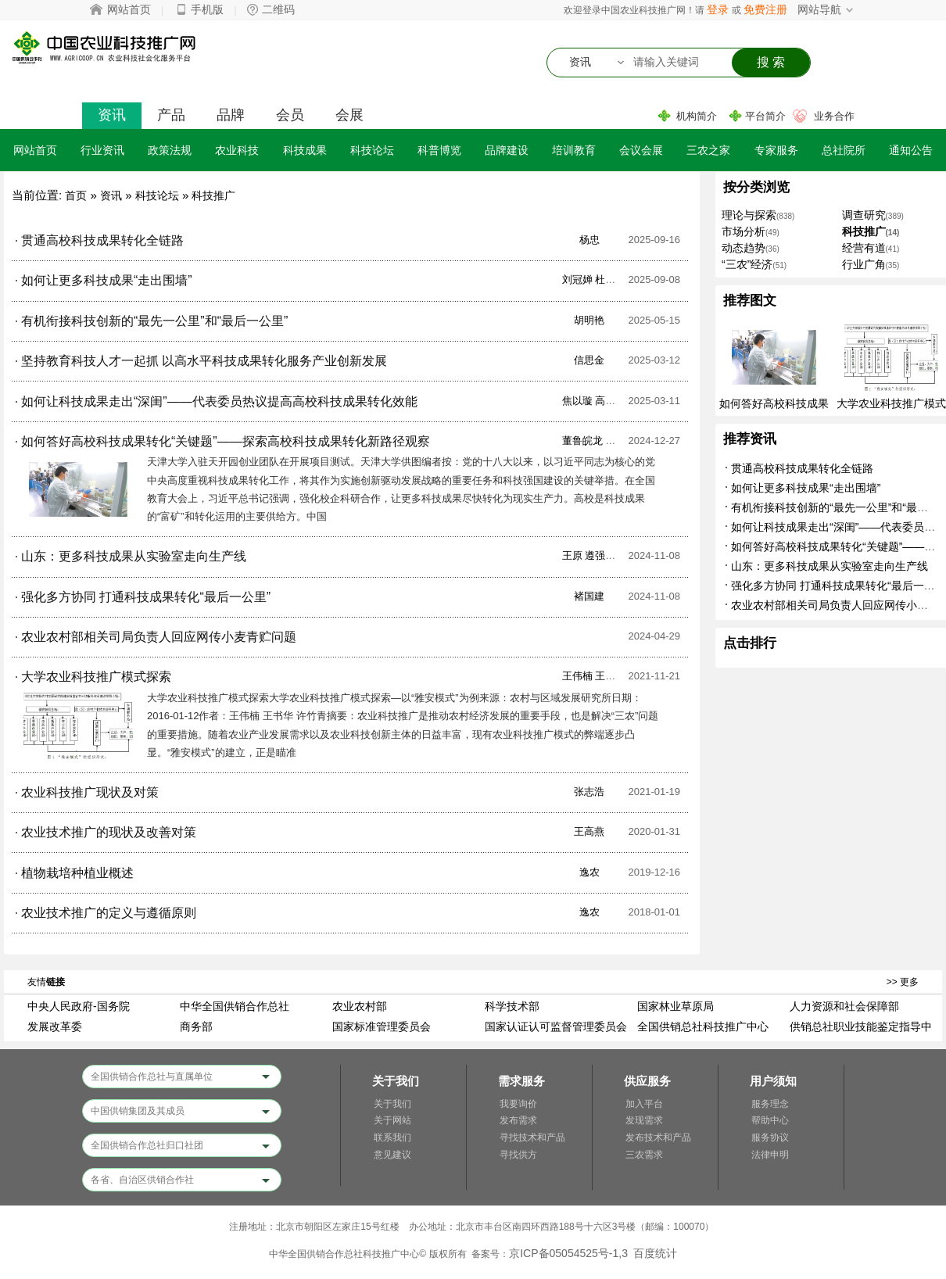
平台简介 (765, 116)
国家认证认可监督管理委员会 (556, 1026)
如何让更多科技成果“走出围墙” (805, 488)
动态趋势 (743, 248)
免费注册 (765, 9)
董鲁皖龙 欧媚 (594, 440)
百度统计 (655, 1253)
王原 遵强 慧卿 (595, 555)
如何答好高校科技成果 (774, 403)
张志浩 (589, 791)
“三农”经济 (747, 264)
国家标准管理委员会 (381, 1026)
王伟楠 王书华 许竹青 (610, 676)
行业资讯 (102, 150)
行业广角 (864, 264)
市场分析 (743, 231)
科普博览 (439, 150)
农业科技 (237, 150)
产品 (171, 115)
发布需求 (518, 1120)
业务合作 (834, 116)
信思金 (589, 360)
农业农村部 (359, 1006)
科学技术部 (512, 1006)
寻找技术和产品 (532, 1137)
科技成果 (305, 150)
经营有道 (864, 248)
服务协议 (770, 1137)
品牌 (231, 115)
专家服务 (776, 150)
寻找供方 (518, 1154)
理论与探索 (749, 215)
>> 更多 (903, 981)
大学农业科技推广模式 (891, 403)
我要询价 (518, 1103)
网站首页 (129, 9)
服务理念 (770, 1103)
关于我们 (392, 1103)
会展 (349, 115)
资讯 (112, 115)
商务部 (196, 1026)
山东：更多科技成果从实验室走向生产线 (829, 566)
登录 (718, 9)
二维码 (278, 9)
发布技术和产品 (658, 1137)
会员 (290, 115)
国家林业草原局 (675, 1006)
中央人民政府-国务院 (78, 1006)
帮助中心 (770, 1120)
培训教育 (574, 150)
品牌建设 (507, 150)
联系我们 (392, 1137)
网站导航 (819, 9)
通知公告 (911, 150)
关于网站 (392, 1120)
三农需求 (644, 1154)
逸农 (589, 872)
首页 (76, 195)
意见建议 (392, 1154)
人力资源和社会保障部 (844, 1006)
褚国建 (589, 596)
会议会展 (641, 150)
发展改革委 (54, 1026)
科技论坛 (372, 150)
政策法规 (170, 150)
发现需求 (644, 1120)
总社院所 (843, 150)
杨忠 (589, 239)
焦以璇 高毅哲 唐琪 (605, 401)
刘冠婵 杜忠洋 (594, 279)
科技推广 (213, 195)
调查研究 (864, 215)
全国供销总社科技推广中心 (703, 1026)
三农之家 (708, 150)
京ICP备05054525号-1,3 (568, 1253)
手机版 (207, 9)
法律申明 (770, 1154)
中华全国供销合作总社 (234, 1006)
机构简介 (696, 116)
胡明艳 (589, 320)
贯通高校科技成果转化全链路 (802, 468)
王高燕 (589, 831)
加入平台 (644, 1103)
